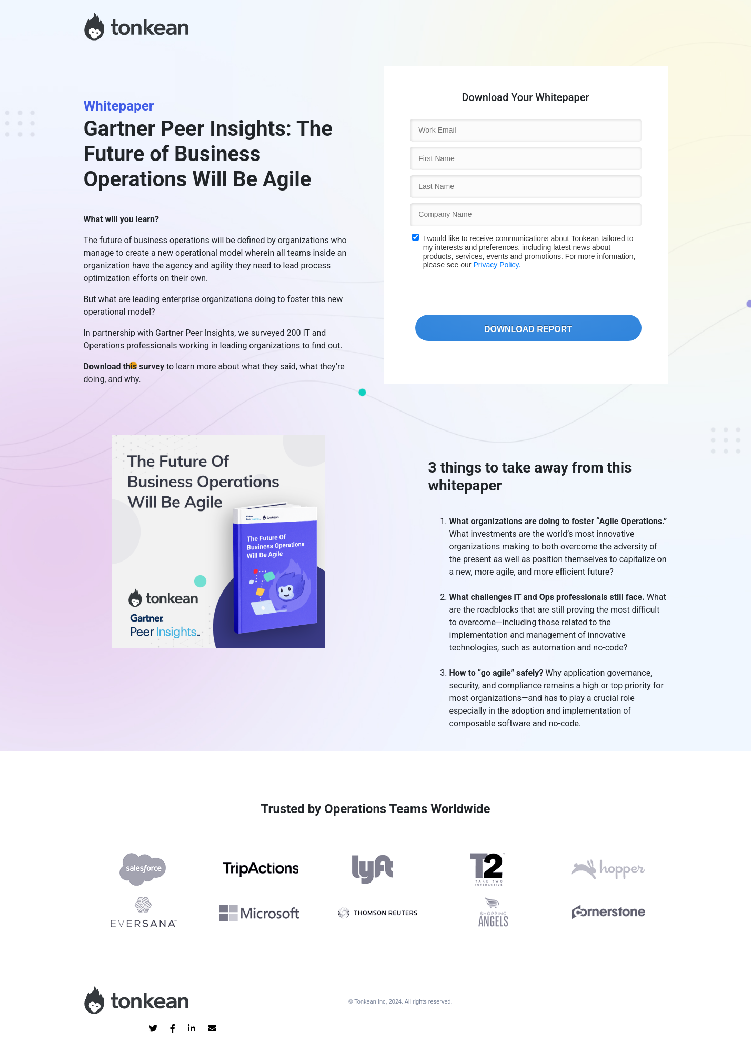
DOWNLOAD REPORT (528, 329)
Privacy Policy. (496, 265)
